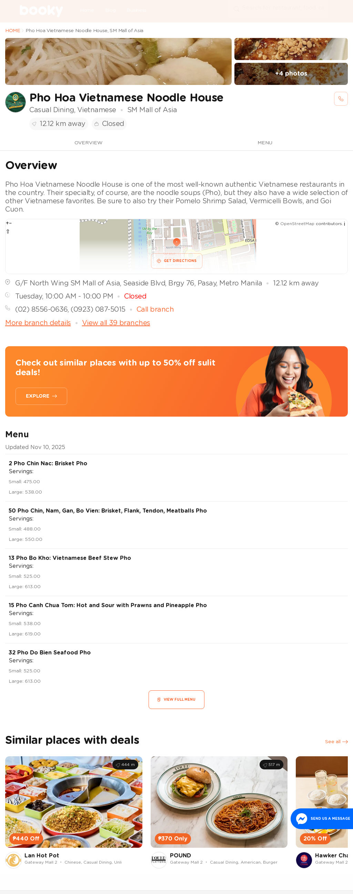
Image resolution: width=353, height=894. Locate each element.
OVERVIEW (88, 142)
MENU (265, 142)
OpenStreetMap (297, 224)
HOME (12, 30)
